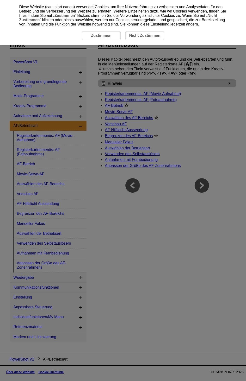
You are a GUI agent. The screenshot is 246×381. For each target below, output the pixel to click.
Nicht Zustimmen (144, 35)
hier (22, 15)
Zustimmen (65, 15)
